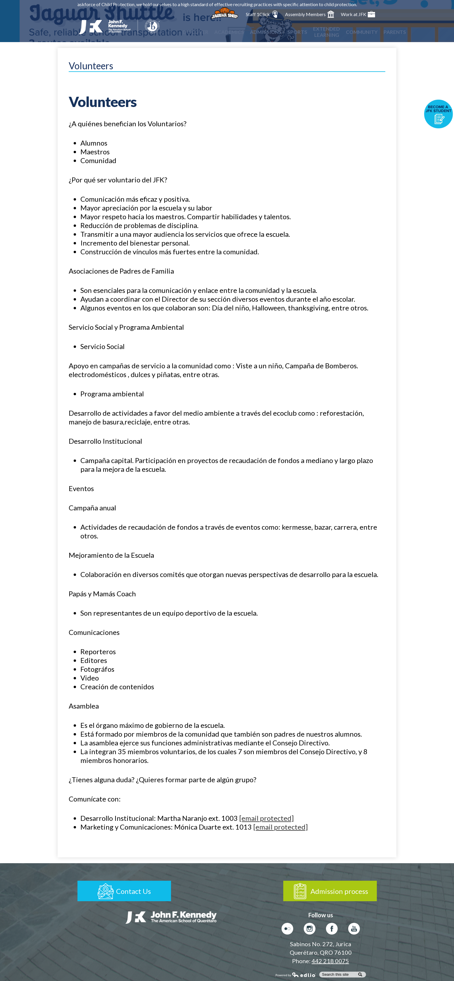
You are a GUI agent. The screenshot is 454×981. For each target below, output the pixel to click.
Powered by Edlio (295, 974)
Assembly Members (309, 14)
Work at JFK (358, 14)
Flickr (287, 930)
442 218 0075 (330, 960)
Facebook (332, 930)
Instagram (309, 930)
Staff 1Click (262, 14)
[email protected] (266, 818)
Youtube (354, 930)
